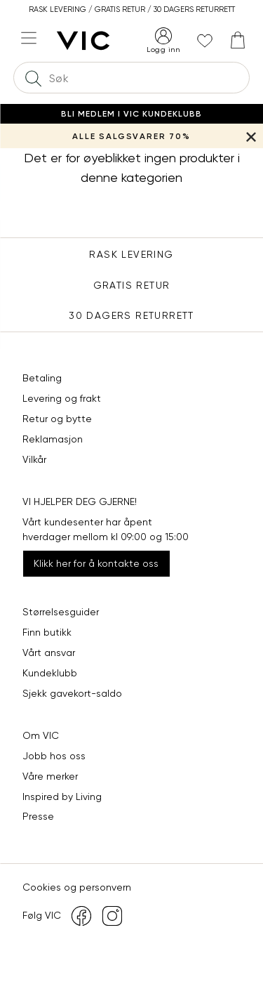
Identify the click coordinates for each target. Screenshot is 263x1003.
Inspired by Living (62, 796)
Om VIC (40, 735)
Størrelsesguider (60, 611)
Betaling (42, 377)
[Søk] (33, 78)
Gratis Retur (131, 285)
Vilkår (34, 459)
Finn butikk (47, 632)
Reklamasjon (52, 439)
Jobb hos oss (54, 755)
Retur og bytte (57, 418)
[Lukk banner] (250, 136)
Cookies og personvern (76, 887)
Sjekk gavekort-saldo (72, 693)
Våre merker (50, 776)
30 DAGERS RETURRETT (131, 315)
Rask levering (131, 254)
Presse (38, 816)
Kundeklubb (49, 672)
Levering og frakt (61, 398)
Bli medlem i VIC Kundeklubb (131, 114)
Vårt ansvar (48, 652)
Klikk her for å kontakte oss (96, 563)
